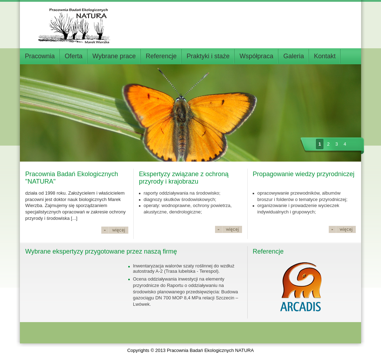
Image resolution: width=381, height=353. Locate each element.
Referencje (161, 56)
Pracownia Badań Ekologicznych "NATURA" (71, 177)
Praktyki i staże (208, 56)
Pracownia (40, 56)
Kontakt (325, 56)
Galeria (293, 56)
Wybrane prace (114, 56)
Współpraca (256, 56)
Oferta (73, 56)
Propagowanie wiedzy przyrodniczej (303, 174)
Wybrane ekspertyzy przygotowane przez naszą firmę (101, 251)
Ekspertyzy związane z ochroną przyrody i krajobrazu (184, 177)
